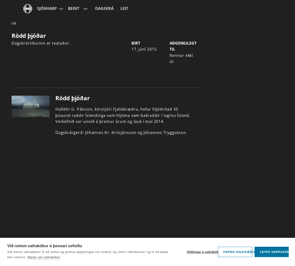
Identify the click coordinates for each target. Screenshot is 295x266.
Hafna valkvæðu (237, 252)
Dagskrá (104, 8)
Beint (73, 8)
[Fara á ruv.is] (27, 8)
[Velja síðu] (60, 8)
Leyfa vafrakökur (274, 252)
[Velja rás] (85, 8)
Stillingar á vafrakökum (201, 252)
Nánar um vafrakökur (43, 257)
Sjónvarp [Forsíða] (47, 8)
